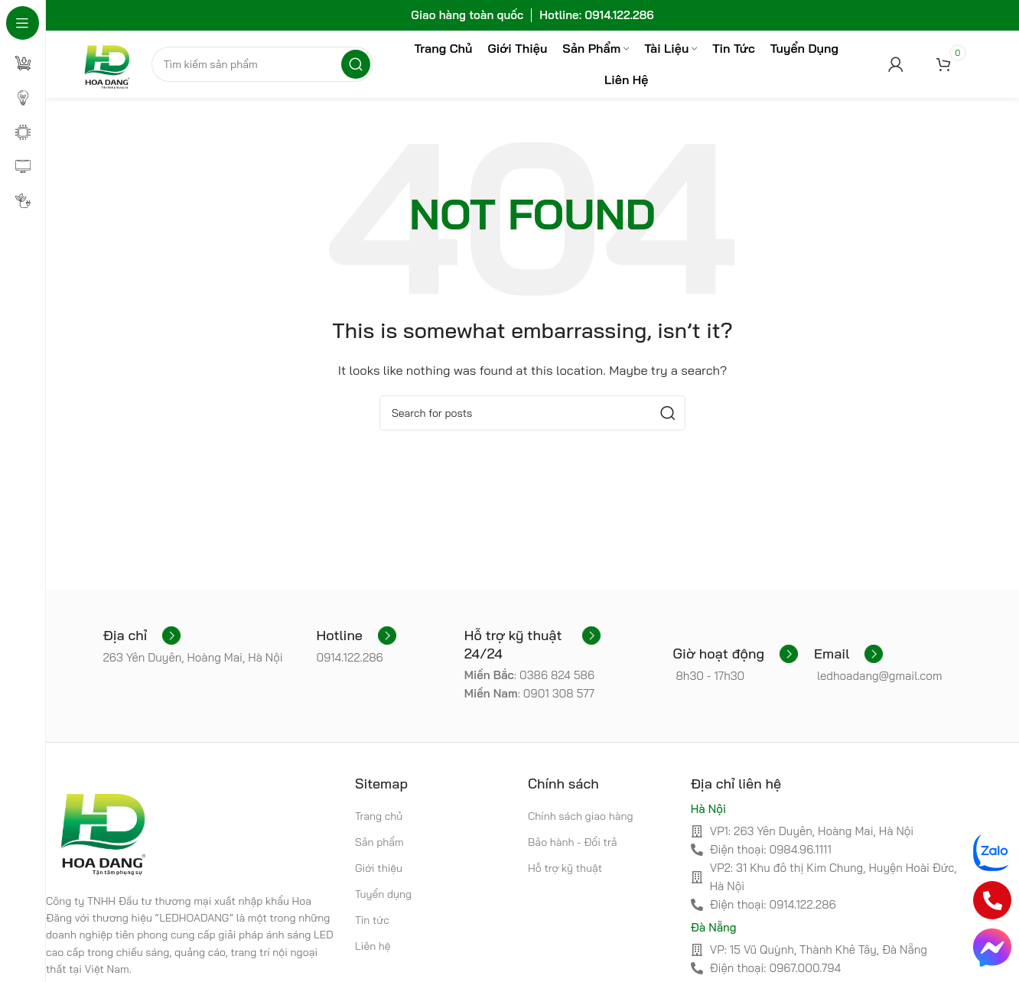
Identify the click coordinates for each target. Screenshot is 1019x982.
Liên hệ (373, 948)
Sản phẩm (379, 843)
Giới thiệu (378, 869)
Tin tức (372, 922)
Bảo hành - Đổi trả (572, 843)
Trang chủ (378, 817)
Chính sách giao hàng (580, 817)
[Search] (264, 65)
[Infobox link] (142, 638)
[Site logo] (107, 64)
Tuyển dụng (383, 895)
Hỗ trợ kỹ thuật (565, 869)
